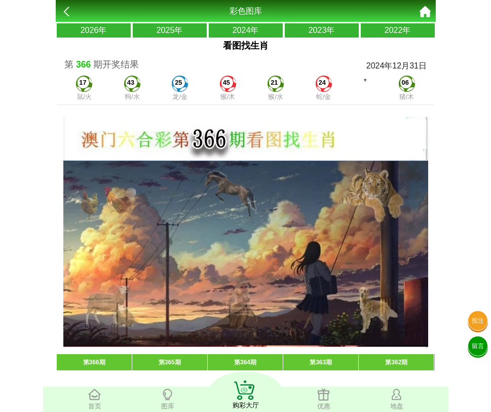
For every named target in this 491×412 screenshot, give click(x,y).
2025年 (170, 30)
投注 (478, 320)
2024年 (246, 30)
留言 (478, 346)
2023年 (322, 30)
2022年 (398, 30)
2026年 (94, 30)
